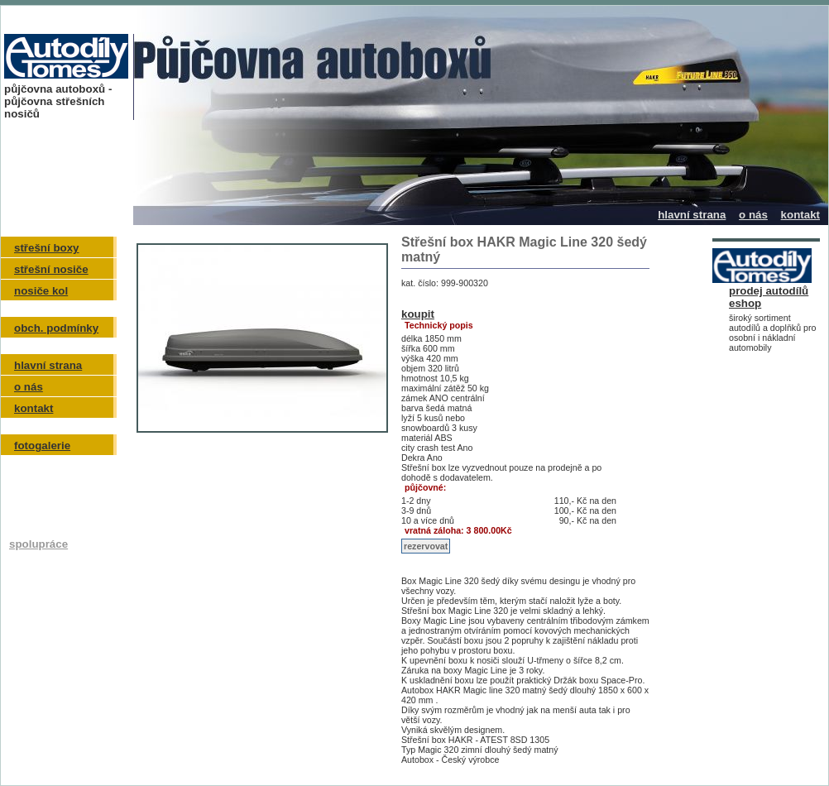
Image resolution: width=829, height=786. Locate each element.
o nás (753, 214)
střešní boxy (46, 248)
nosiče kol (41, 291)
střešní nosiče (51, 269)
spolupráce (38, 544)
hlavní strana (692, 214)
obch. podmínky (56, 328)
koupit (417, 314)
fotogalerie (42, 445)
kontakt (800, 214)
